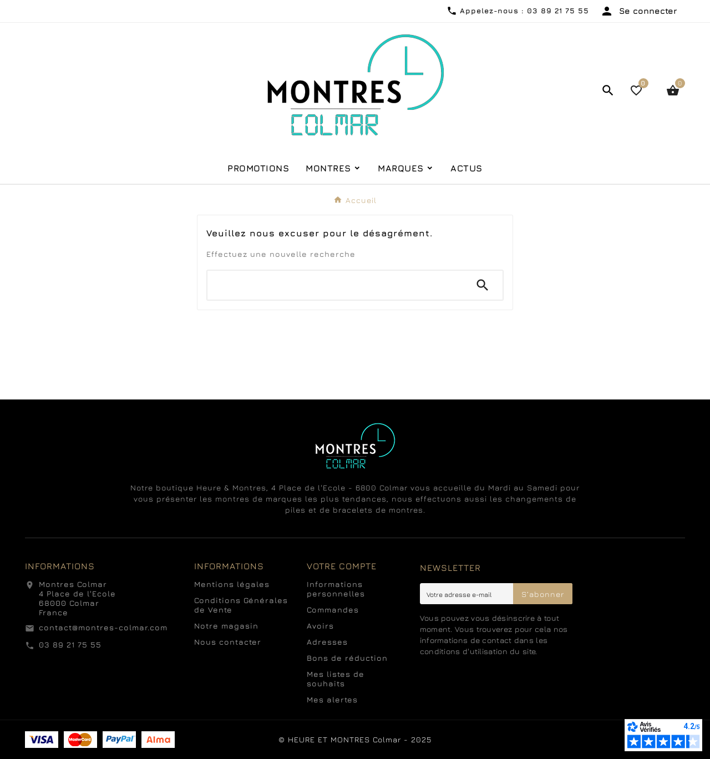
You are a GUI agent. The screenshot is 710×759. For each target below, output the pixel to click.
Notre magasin (226, 625)
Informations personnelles (336, 588)
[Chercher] (335, 285)
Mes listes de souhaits (335, 678)
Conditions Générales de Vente (241, 604)
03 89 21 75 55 (70, 644)
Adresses (327, 641)
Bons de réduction (347, 657)
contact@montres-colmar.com (103, 627)
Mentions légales (232, 584)
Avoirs (320, 625)
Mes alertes (332, 699)
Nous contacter (227, 641)
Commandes (333, 609)
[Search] (482, 285)
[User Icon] (638, 11)
